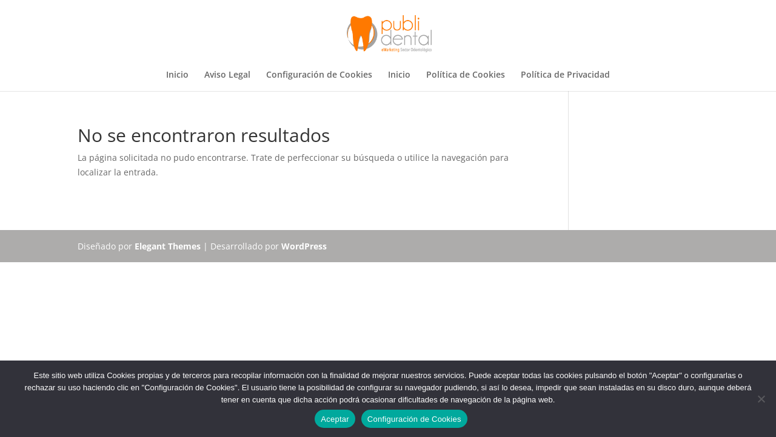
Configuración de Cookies (319, 75)
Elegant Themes (168, 246)
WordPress (304, 246)
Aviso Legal (227, 75)
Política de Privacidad (565, 75)
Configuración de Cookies (414, 419)
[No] (761, 399)
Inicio (177, 75)
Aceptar (335, 419)
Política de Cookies (465, 75)
